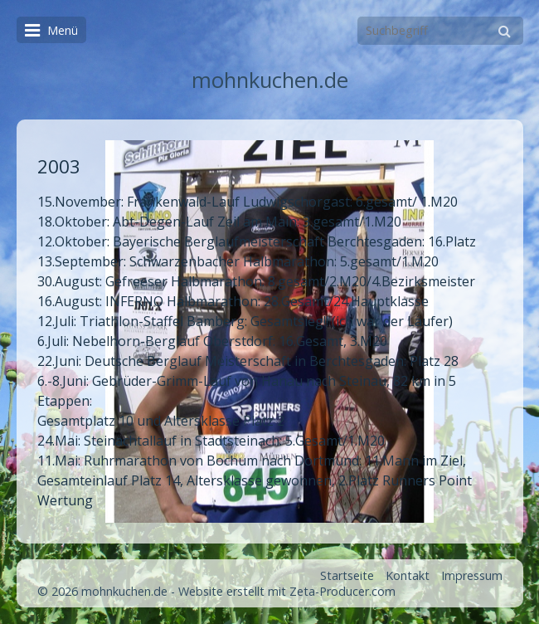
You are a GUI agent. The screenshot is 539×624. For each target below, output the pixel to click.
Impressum (472, 575)
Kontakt (408, 575)
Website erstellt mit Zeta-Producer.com (287, 591)
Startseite (347, 575)
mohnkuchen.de (270, 80)
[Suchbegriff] (440, 31)
